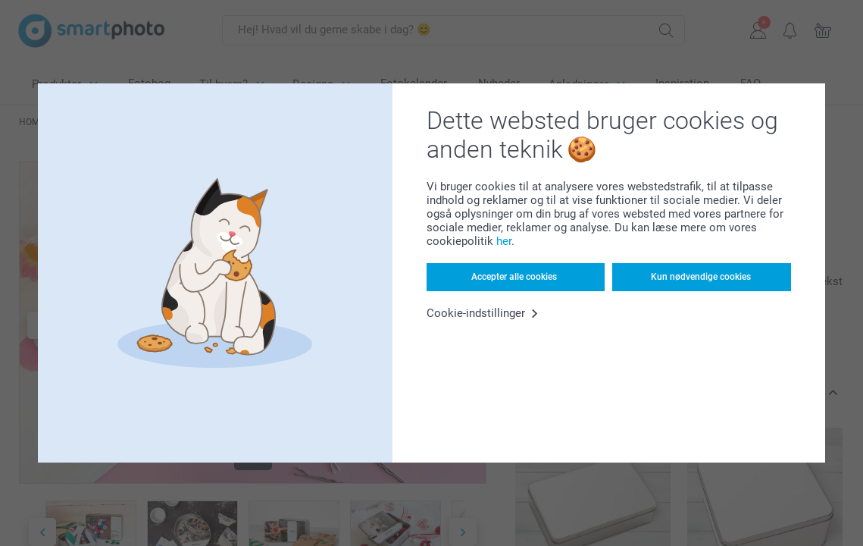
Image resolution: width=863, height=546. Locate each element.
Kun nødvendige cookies (701, 276)
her (503, 241)
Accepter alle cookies (514, 276)
